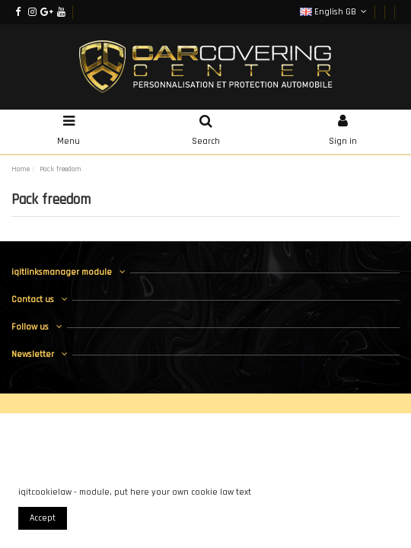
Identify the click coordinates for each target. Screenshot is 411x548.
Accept (43, 518)
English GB (335, 12)
